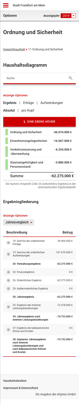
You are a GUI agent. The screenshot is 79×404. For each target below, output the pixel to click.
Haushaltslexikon (15, 380)
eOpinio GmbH (66, 394)
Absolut (9, 110)
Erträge (28, 103)
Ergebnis (9, 103)
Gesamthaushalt (14, 49)
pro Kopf (27, 110)
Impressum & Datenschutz (20, 388)
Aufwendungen (51, 103)
